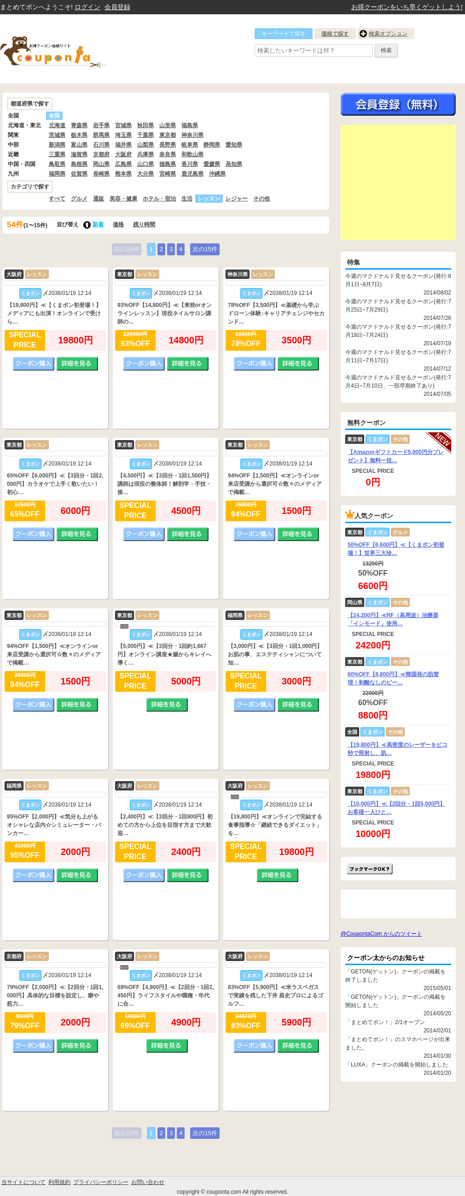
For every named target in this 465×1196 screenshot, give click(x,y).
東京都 (167, 135)
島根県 (79, 164)
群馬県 (101, 135)
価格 (118, 224)
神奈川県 (192, 135)
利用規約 (59, 1182)
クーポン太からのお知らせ (385, 957)
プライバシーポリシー (100, 1182)
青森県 (79, 125)
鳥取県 (57, 164)
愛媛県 (211, 164)
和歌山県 (192, 154)
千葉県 (145, 135)
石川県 (101, 144)
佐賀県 (79, 174)
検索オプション (388, 33)
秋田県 (145, 125)
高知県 (234, 164)
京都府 (101, 154)
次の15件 (204, 249)
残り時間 (144, 224)
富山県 (79, 144)
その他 (261, 198)
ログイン (87, 7)
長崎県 (101, 174)
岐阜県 (189, 144)
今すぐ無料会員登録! (398, 104)
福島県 (189, 125)
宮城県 (123, 125)
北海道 (57, 125)
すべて (57, 198)
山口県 (145, 164)
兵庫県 (145, 154)
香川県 (189, 164)
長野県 (167, 144)
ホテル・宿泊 (159, 198)
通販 (98, 198)
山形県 (167, 125)
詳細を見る (77, 364)
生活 (186, 198)
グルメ (79, 198)
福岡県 (57, 174)
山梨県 (145, 144)
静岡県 (211, 144)
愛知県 (234, 144)
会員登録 (117, 7)
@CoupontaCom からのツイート (381, 934)
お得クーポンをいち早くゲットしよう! (407, 7)
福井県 (123, 144)
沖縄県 (217, 174)
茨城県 (57, 135)
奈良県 (167, 154)
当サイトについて (23, 1182)
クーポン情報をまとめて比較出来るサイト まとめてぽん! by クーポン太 (69, 49)
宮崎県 (167, 174)
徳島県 (167, 164)
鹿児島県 (192, 174)
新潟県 (57, 144)
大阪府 (123, 154)
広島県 (123, 164)
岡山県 (101, 164)
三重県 (57, 154)
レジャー (237, 198)
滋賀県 (79, 154)
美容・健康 (123, 198)
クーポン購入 (33, 364)
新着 (98, 224)
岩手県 (101, 125)
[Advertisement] (398, 182)
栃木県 (79, 135)
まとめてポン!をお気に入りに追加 (370, 868)
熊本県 (123, 174)
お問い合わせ (147, 1182)
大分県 (145, 174)
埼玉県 (123, 135)
